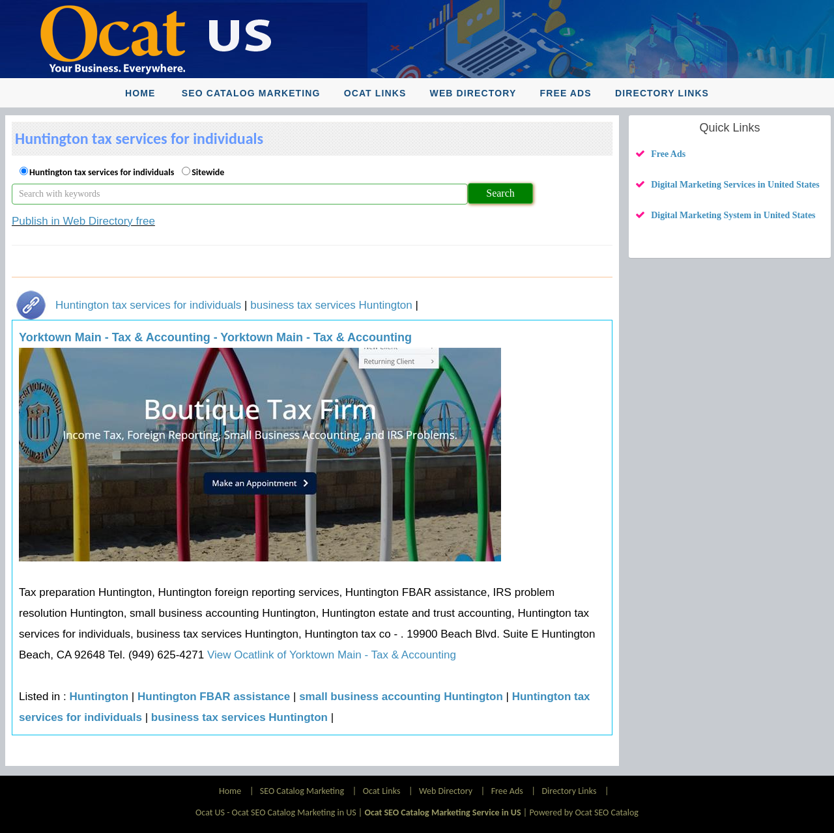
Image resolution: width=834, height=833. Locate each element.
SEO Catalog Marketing (251, 93)
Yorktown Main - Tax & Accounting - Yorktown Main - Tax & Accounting (215, 337)
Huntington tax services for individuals (101, 172)
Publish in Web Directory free (83, 221)
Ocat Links (375, 93)
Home (140, 93)
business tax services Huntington (331, 305)
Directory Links (662, 93)
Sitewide (208, 172)
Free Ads (566, 93)
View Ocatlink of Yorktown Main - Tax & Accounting (330, 655)
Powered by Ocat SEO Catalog (584, 812)
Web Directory (473, 93)
